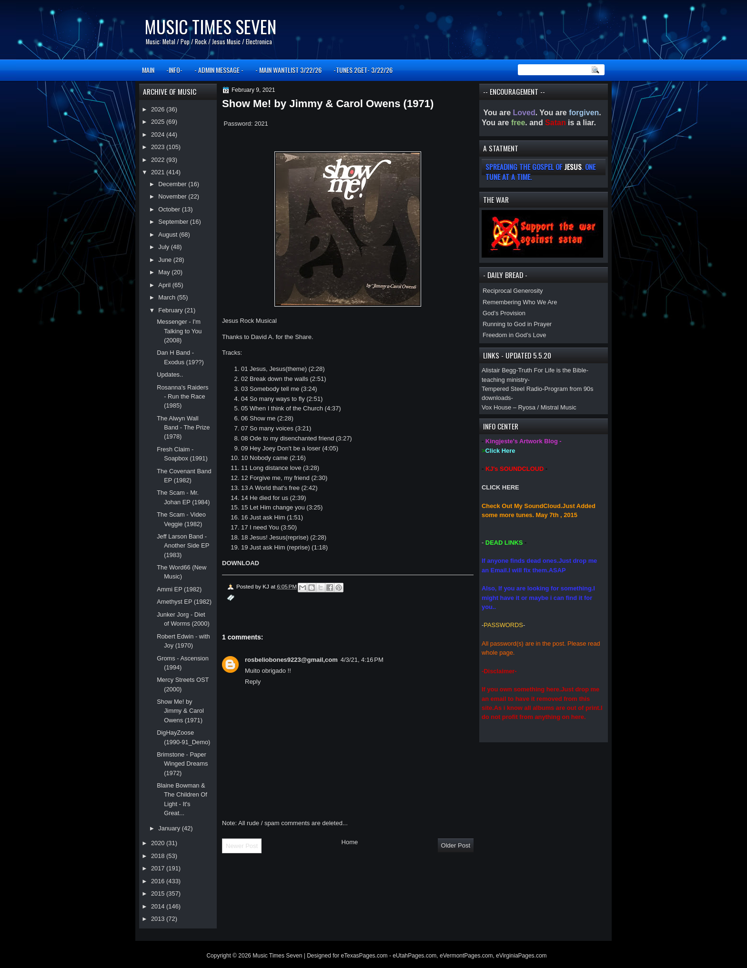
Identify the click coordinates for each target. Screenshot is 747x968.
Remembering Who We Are (520, 302)
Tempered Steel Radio (512, 388)
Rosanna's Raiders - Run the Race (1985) (182, 396)
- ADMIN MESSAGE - (218, 70)
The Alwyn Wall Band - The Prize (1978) (183, 427)
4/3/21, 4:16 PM (362, 659)
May (165, 272)
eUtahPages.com (414, 955)
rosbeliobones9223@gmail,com (291, 659)
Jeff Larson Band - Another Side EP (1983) (183, 546)
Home (350, 842)
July (164, 246)
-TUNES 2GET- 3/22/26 (363, 70)
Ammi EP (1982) (179, 589)
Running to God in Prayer (517, 324)
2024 (158, 134)
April (165, 285)
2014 (158, 906)
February (171, 310)
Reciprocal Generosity (513, 290)
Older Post (455, 845)
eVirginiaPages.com (521, 955)
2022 (158, 159)
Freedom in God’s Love (514, 335)
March (167, 297)
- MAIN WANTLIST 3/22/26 (288, 70)
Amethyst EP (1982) (184, 601)
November (173, 196)
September (174, 221)
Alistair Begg (499, 370)
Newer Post (242, 845)
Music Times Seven (210, 26)
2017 (158, 868)
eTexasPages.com (364, 955)
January (170, 828)
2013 (158, 918)
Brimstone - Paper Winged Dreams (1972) (182, 764)
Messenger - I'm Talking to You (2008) (179, 331)
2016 (158, 881)
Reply (253, 681)
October (170, 209)
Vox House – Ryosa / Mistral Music (529, 407)
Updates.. (170, 374)
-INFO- (174, 70)
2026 (158, 109)
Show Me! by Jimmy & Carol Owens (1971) (180, 711)
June (165, 259)
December (173, 184)
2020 (158, 843)
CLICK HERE (500, 487)
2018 (158, 855)
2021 (158, 172)
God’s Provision (504, 313)
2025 (158, 121)
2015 (158, 893)
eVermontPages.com (466, 955)
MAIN (148, 70)
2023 (158, 146)
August (168, 234)
